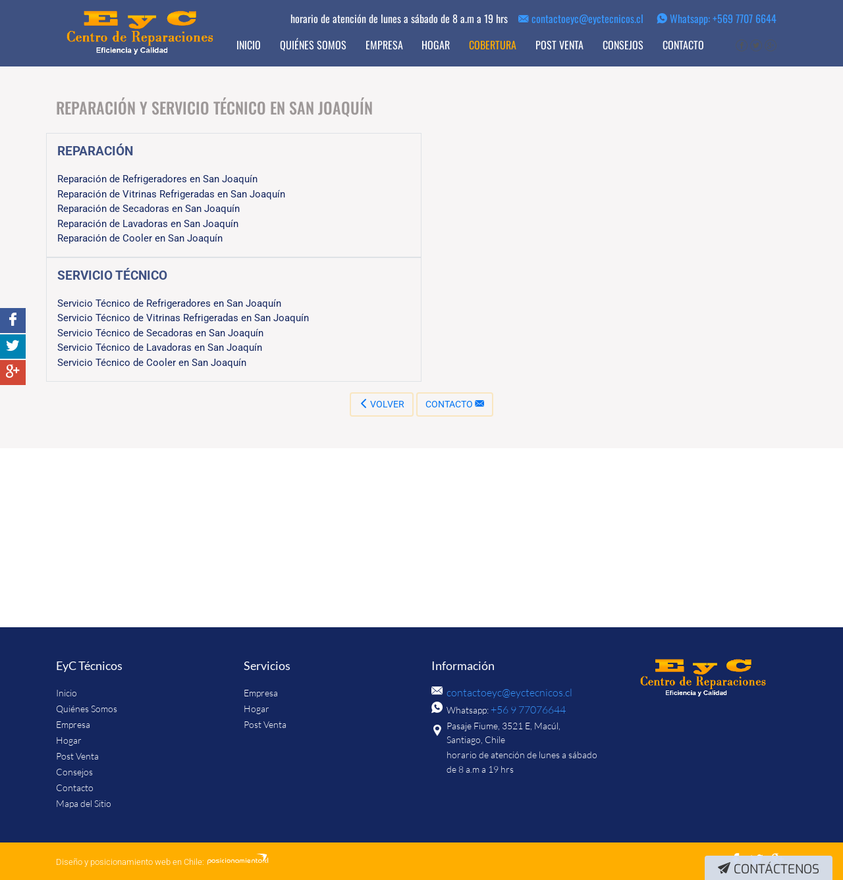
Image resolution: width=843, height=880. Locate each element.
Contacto (683, 45)
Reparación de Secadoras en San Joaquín (148, 209)
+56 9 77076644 (524, 709)
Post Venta (559, 45)
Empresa (384, 45)
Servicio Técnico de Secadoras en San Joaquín (160, 333)
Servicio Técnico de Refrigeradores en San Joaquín (169, 303)
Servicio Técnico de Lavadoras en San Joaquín (159, 347)
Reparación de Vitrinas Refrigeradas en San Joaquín (171, 194)
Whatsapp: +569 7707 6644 (716, 18)
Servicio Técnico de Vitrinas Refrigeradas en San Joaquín (183, 318)
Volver (381, 404)
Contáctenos (768, 869)
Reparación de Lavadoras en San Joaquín (147, 224)
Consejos (623, 45)
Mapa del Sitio (83, 803)
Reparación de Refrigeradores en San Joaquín (157, 179)
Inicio (248, 45)
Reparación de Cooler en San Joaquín (140, 238)
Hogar (436, 45)
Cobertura (492, 45)
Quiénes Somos (313, 45)
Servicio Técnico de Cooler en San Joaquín (151, 363)
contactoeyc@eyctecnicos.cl (580, 18)
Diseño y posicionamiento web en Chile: (130, 862)
